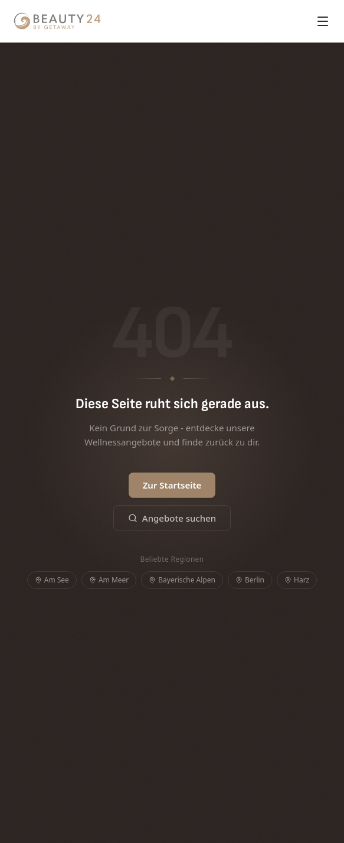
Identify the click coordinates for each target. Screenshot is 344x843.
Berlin (249, 580)
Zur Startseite (172, 485)
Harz (296, 580)
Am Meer (109, 580)
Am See (52, 580)
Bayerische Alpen (182, 580)
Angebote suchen (172, 518)
